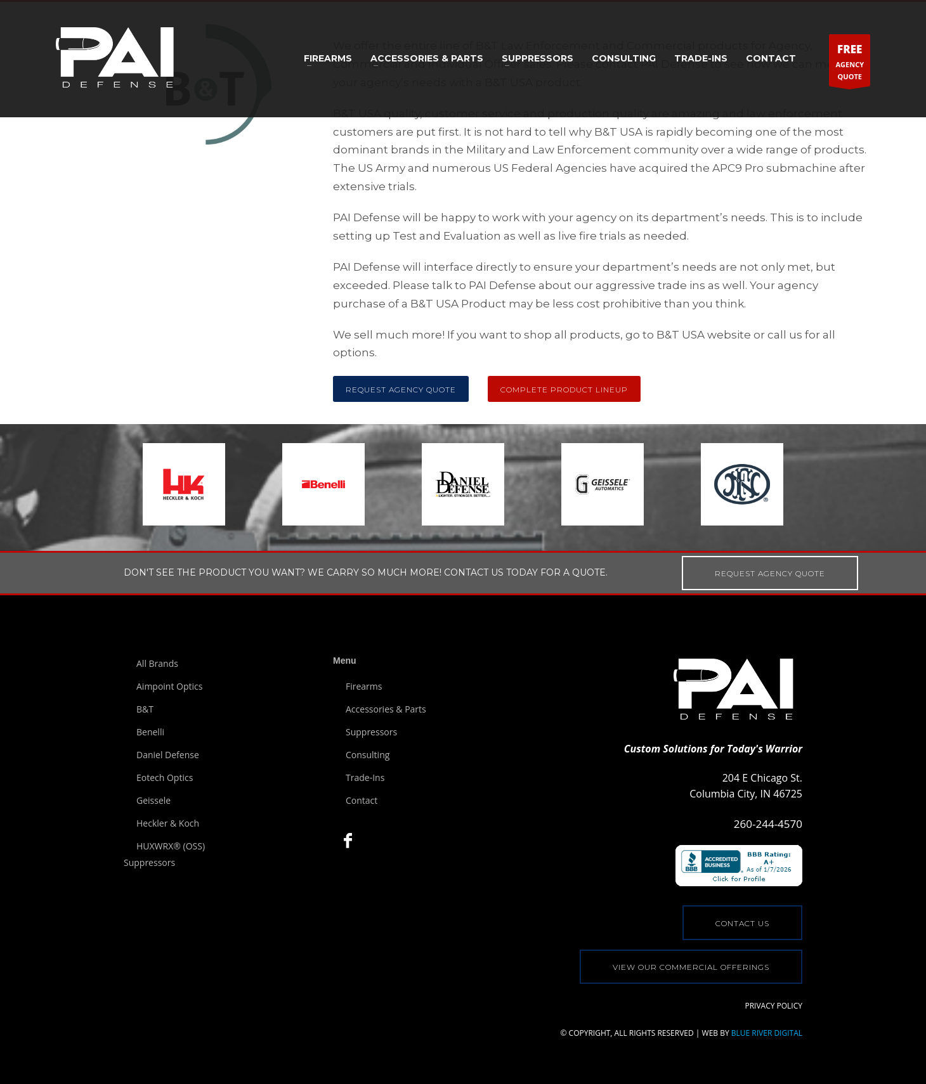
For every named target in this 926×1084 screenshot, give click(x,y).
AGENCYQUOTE (849, 63)
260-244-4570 (768, 823)
